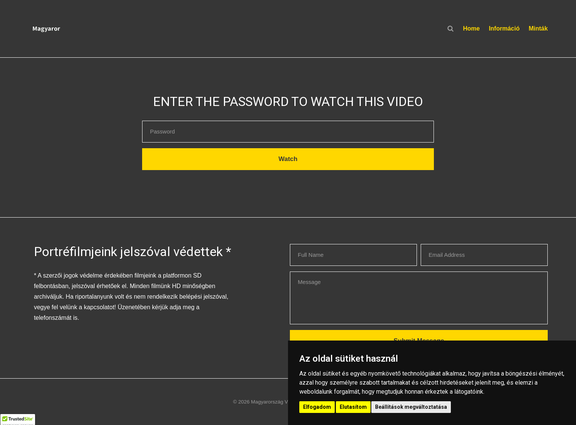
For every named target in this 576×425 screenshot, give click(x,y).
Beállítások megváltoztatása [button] (411, 407)
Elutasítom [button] (353, 407)
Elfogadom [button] (317, 407)
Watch (288, 159)
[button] (91, 28)
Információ (504, 28)
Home (471, 28)
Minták (538, 28)
